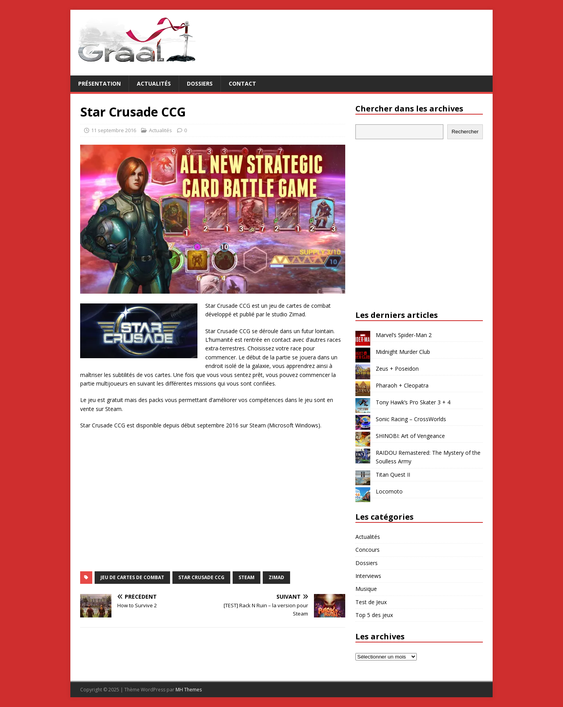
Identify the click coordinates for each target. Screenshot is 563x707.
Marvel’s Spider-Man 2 (404, 335)
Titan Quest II (393, 474)
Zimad (276, 577)
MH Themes (189, 689)
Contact (242, 83)
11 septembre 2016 (113, 130)
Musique (366, 588)
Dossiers (200, 83)
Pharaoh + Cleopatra (402, 385)
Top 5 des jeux (374, 615)
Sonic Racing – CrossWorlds (411, 419)
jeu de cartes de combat (132, 577)
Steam (246, 577)
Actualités (154, 83)
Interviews (368, 576)
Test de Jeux (371, 602)
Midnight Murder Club (403, 351)
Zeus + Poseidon (397, 368)
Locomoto (389, 491)
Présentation (99, 83)
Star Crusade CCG (201, 577)
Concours (367, 549)
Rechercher (465, 132)
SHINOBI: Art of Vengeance (410, 436)
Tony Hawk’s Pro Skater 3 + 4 (413, 402)
